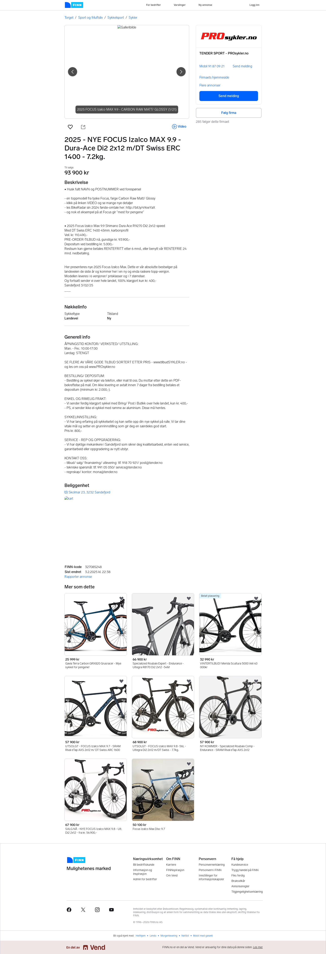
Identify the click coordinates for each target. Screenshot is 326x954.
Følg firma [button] (228, 113)
